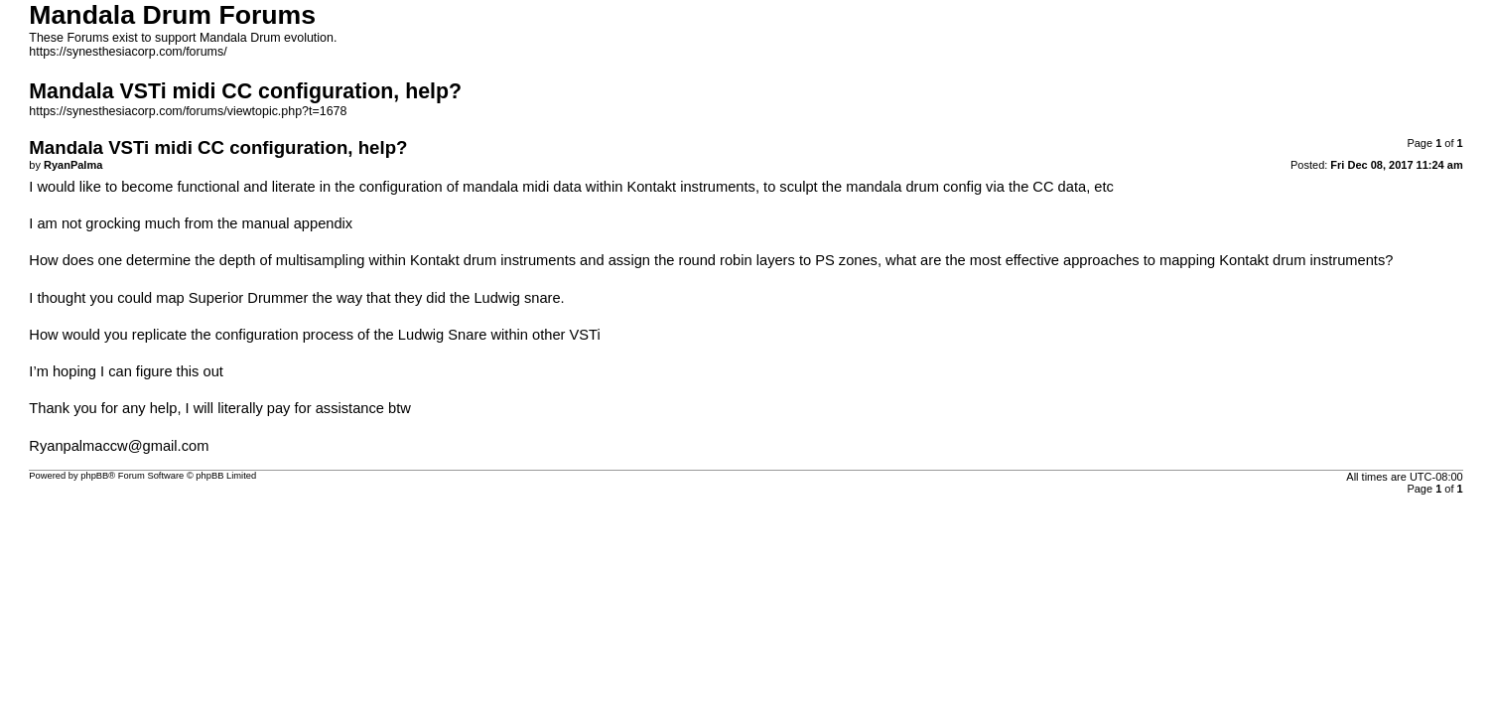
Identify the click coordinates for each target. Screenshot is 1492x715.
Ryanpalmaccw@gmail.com (118, 446)
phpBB (94, 476)
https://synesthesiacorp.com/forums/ (127, 52)
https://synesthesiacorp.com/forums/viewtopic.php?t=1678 (187, 111)
